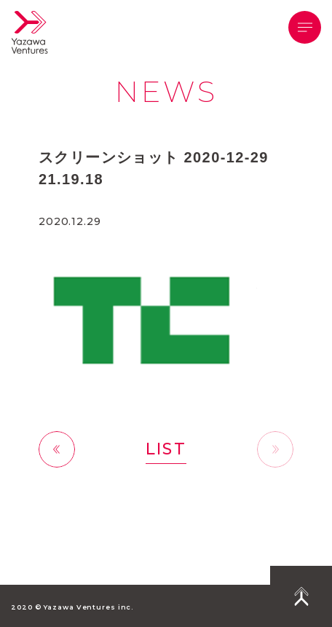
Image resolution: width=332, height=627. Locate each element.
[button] (304, 27)
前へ (56, 449)
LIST (166, 449)
